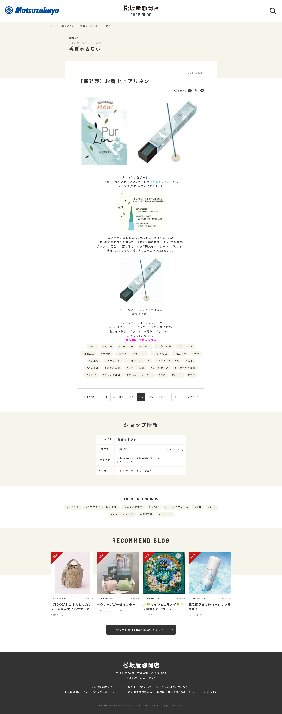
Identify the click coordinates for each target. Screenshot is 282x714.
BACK (89, 397)
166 (161, 397)
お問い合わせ (212, 692)
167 (175, 397)
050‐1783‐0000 (143, 677)
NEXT (193, 397)
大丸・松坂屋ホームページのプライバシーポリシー (93, 692)
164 (141, 397)
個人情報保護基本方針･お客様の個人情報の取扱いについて (164, 692)
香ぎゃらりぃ (67, 26)
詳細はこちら (125, 461)
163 (131, 397)
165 (151, 397)
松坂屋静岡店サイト (103, 687)
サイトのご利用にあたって (136, 687)
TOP (53, 26)
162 (121, 397)
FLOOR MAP (173, 449)
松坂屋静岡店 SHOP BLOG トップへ (144, 629)
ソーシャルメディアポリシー (173, 687)
